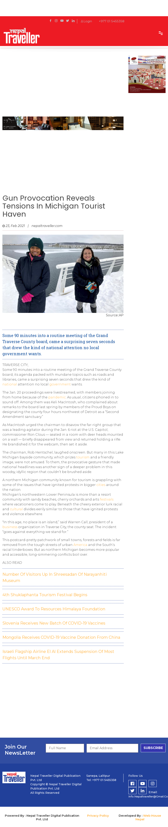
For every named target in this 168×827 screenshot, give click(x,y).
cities (101, 485)
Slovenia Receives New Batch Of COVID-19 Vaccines (53, 623)
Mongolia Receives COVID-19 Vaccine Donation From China (61, 637)
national (10, 384)
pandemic (57, 397)
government (60, 384)
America (80, 545)
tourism (83, 457)
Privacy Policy (98, 815)
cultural (17, 509)
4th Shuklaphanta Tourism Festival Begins (44, 594)
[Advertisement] (61, 84)
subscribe (153, 748)
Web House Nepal (148, 817)
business (10, 527)
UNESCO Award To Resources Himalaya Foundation (53, 609)
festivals (106, 499)
